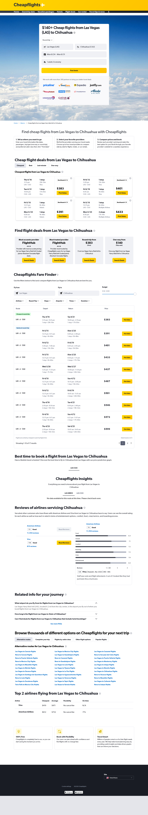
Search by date (28, 13)
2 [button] (127, 441)
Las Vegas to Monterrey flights (105, 659)
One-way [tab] (54, 164)
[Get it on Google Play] (68, 790)
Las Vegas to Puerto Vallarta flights (107, 656)
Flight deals (70, 13)
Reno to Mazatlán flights (103, 676)
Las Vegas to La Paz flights (64, 669)
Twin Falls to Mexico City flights (27, 683)
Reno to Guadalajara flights (65, 659)
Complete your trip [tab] (42, 638)
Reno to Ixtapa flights (102, 683)
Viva (28, 537)
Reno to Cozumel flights (64, 656)
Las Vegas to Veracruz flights (65, 676)
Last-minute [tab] (41, 164)
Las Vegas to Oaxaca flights (25, 669)
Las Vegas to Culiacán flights (105, 679)
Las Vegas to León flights (64, 663)
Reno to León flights (22, 676)
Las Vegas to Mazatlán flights (26, 663)
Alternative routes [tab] (23, 638)
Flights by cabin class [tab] (63, 638)
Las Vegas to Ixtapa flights (104, 663)
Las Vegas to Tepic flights (64, 679)
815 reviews (31, 544)
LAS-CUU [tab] (74, 466)
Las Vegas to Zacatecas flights (26, 679)
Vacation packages (46, 13)
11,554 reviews (33, 531)
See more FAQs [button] (56, 622)
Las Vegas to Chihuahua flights (105, 669)
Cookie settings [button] (66, 784)
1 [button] (122, 441)
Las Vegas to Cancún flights (25, 649)
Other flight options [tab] (83, 638)
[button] (56, 53)
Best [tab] (30, 164)
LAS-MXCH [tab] (69, 491)
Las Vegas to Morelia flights (104, 666)
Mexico (22, 121)
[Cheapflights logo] (27, 5)
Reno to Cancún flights (23, 653)
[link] (29, 258)
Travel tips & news (97, 13)
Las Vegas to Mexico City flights (67, 649)
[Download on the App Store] (79, 790)
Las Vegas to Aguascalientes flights (68, 673)
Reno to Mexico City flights (25, 659)
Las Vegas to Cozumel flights (105, 649)
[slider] (135, 292)
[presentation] (74, 33)
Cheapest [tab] (20, 164)
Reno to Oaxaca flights (102, 673)
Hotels (60, 13)
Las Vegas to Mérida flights (25, 666)
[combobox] (47, 40)
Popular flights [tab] (101, 638)
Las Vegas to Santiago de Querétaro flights (31, 673)
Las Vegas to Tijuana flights (65, 666)
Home (16, 13)
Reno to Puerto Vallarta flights (26, 656)
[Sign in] (109, 13)
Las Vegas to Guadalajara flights (67, 653)
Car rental (82, 13)
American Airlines (34, 524)
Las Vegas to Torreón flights (65, 683)
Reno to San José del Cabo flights (106, 653)
